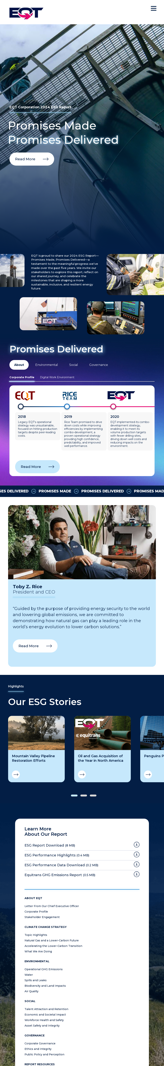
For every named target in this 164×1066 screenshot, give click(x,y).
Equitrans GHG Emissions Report (60, 875)
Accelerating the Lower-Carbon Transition (53, 946)
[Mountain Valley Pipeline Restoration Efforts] (36, 733)
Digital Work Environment (57, 377)
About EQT (33, 898)
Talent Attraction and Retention (46, 1009)
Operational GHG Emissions (44, 969)
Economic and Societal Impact (45, 1014)
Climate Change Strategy (46, 927)
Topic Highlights (36, 935)
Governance (98, 365)
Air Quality (31, 991)
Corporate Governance (40, 1043)
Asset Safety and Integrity (42, 1025)
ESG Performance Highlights (57, 855)
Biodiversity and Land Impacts (45, 985)
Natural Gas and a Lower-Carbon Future (52, 940)
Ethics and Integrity (38, 1049)
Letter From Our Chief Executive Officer (52, 906)
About (19, 365)
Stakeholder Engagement (42, 917)
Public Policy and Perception (44, 1054)
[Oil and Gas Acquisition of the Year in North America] (102, 733)
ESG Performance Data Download (61, 865)
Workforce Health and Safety (44, 1020)
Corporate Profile (21, 377)
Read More (25, 159)
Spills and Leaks (36, 980)
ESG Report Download (50, 845)
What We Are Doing (38, 951)
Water (29, 974)
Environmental (46, 365)
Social (73, 365)
